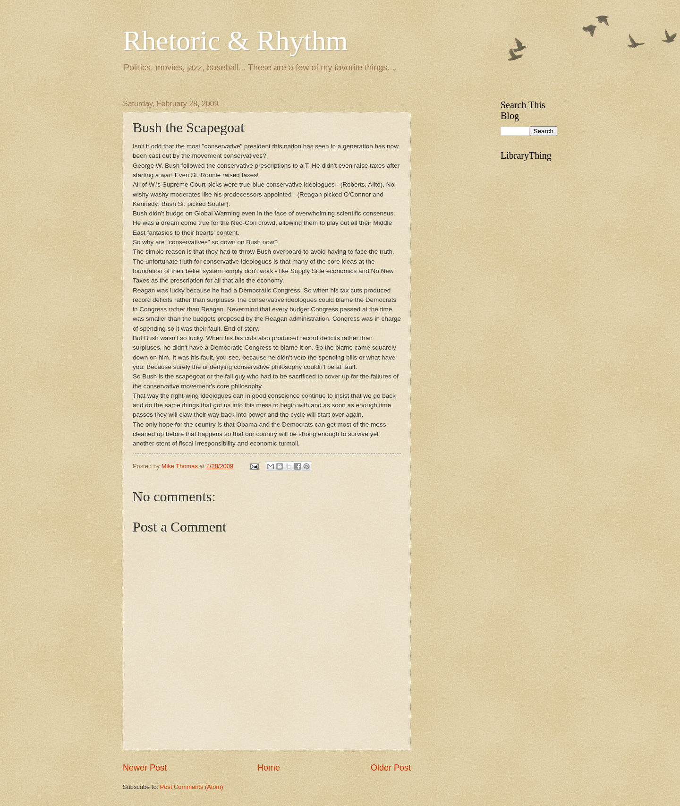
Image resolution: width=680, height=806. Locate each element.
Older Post (391, 767)
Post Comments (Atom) (191, 786)
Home (268, 767)
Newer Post (145, 767)
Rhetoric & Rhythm (235, 40)
